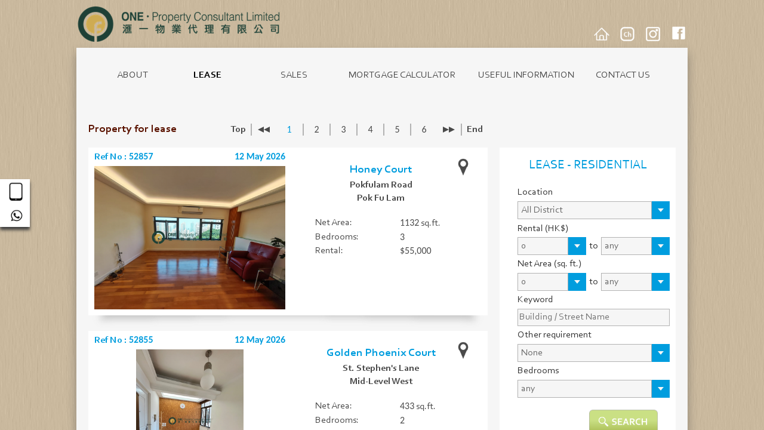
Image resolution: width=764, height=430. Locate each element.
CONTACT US (623, 75)
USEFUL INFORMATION (526, 75)
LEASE (207, 75)
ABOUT (132, 75)
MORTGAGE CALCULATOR (402, 75)
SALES (294, 75)
